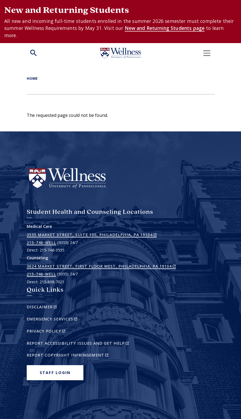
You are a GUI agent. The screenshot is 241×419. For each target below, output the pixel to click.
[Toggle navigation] (206, 53)
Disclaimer (51, 308)
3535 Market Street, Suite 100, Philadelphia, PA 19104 (92, 235)
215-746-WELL (41, 242)
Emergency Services (61, 320)
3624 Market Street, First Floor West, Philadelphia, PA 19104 (101, 266)
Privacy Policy (55, 332)
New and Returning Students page (165, 28)
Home (32, 78)
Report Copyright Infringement (77, 356)
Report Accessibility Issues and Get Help (80, 344)
